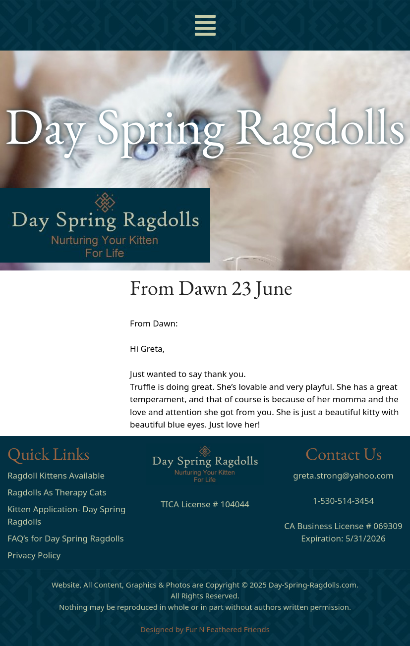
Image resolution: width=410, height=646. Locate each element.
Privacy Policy (33, 555)
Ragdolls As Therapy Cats (57, 492)
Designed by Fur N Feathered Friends (205, 629)
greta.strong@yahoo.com (343, 475)
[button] (205, 25)
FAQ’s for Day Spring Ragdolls (65, 538)
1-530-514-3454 (343, 500)
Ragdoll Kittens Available (56, 475)
